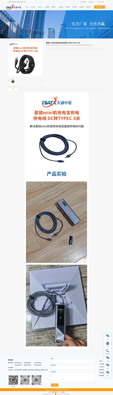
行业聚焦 (47, 7)
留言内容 (53, 371)
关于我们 (33, 7)
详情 (13, 88)
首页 (27, 7)
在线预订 (100, 7)
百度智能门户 (55, 392)
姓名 (52, 358)
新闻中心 (54, 7)
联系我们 (74, 7)
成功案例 (61, 7)
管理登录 (63, 392)
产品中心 (40, 7)
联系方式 (53, 365)
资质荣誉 (68, 7)
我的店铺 (81, 7)
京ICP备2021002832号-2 (48, 394)
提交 (55, 385)
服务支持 (88, 7)
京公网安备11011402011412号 (63, 394)
